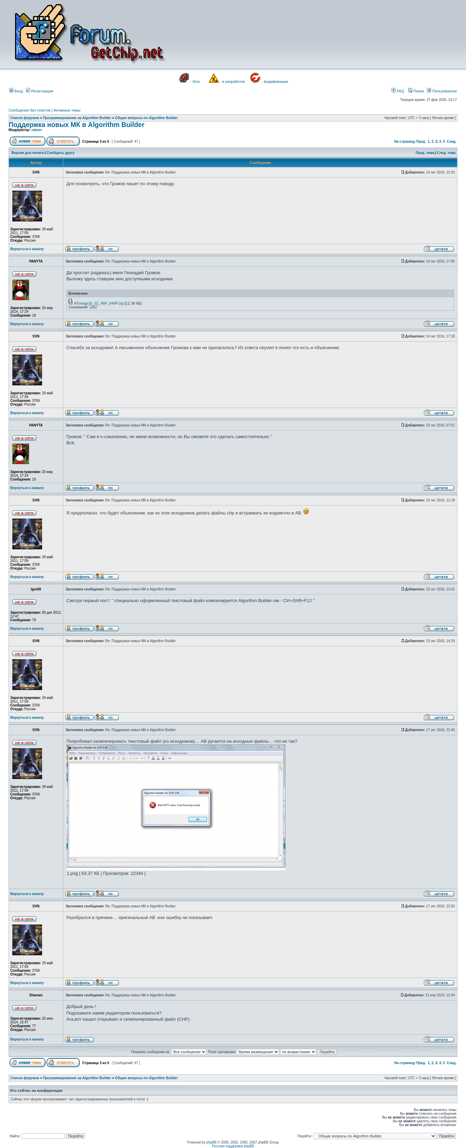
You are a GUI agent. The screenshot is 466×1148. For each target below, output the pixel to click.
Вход (16, 91)
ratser (36, 130)
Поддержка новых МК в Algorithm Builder (76, 124)
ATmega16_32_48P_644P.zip (99, 303)
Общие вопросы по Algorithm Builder (146, 118)
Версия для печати (28, 153)
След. (451, 141)
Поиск (416, 91)
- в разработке (232, 81)
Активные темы (66, 110)
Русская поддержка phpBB (233, 1146)
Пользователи (442, 91)
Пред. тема (425, 153)
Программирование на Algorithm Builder (77, 118)
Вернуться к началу (27, 249)
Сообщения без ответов (29, 110)
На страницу (404, 141)
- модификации (274, 81)
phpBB (211, 1142)
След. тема (446, 153)
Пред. (421, 141)
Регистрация (39, 91)
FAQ (397, 91)
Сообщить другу (61, 153)
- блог (195, 81)
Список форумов (24, 118)
